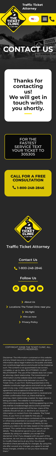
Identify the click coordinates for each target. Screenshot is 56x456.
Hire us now (29, 316)
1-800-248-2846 (30, 188)
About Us (29, 302)
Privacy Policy (30, 322)
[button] (44, 19)
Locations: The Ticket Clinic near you (29, 306)
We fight (29, 312)
